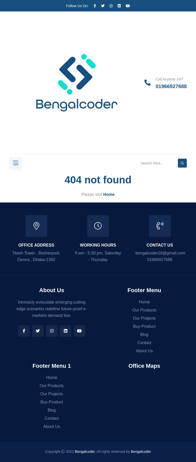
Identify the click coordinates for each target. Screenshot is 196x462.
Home (144, 302)
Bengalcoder (85, 452)
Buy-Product (144, 326)
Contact (144, 343)
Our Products (144, 310)
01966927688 (171, 86)
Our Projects (144, 318)
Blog (144, 335)
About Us (144, 351)
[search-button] (182, 163)
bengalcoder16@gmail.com (160, 253)
